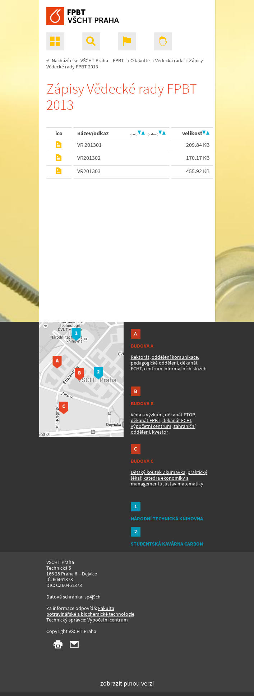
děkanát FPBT (145, 420)
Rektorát (140, 357)
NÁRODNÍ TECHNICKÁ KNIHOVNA (167, 518)
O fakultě (140, 60)
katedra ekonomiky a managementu (160, 481)
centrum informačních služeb (175, 368)
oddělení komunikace (175, 357)
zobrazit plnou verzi (127, 683)
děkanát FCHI (176, 420)
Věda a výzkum (147, 414)
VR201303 (89, 171)
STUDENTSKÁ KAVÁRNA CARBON (167, 544)
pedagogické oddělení (154, 363)
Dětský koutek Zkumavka (158, 472)
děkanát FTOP (179, 414)
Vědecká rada (169, 60)
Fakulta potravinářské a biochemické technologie (90, 611)
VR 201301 (89, 144)
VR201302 (89, 157)
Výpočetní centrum (107, 619)
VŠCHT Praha (94, 60)
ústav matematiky (184, 483)
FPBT (118, 60)
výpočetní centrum (151, 426)
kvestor (160, 432)
